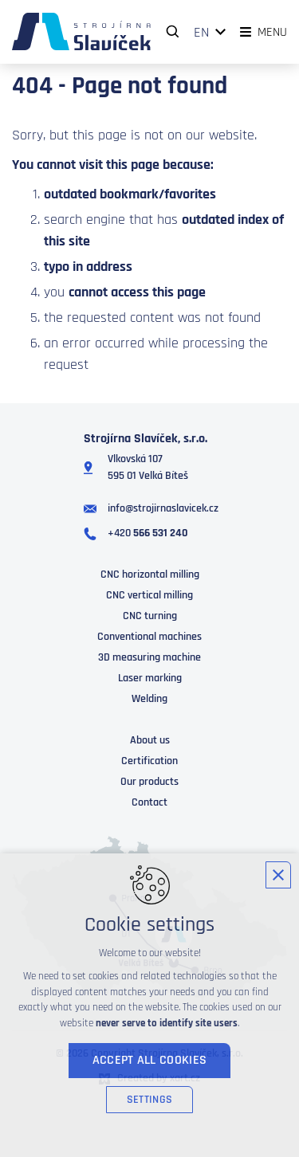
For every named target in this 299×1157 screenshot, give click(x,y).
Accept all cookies (149, 1060)
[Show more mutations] (221, 32)
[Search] (173, 32)
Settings (149, 1099)
